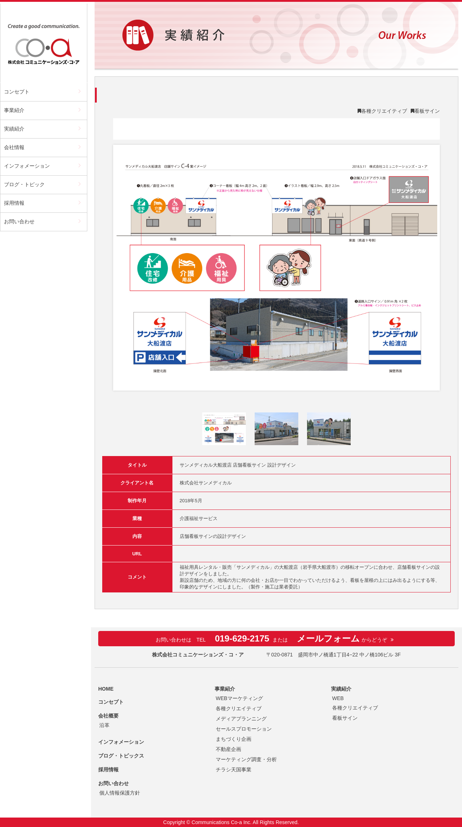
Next (428, 267)
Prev (124, 267)
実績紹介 (14, 129)
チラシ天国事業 (233, 769)
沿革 (104, 725)
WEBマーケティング (239, 698)
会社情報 (14, 147)
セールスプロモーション (244, 729)
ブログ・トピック (24, 184)
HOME (105, 689)
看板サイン (427, 111)
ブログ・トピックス (121, 756)
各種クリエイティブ (384, 111)
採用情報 (14, 203)
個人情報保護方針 (119, 793)
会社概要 (108, 716)
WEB (338, 698)
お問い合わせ (19, 221)
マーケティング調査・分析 (246, 759)
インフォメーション (27, 166)
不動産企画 (228, 749)
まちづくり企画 (233, 739)
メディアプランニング (241, 719)
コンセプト (16, 92)
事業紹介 (14, 110)
